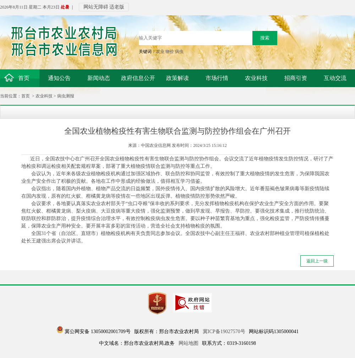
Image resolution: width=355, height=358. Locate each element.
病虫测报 (65, 95)
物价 (169, 51)
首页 (25, 95)
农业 (160, 51)
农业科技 (44, 95)
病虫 (179, 51)
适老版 (116, 7)
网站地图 (188, 343)
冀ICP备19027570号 (224, 331)
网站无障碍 (95, 7)
